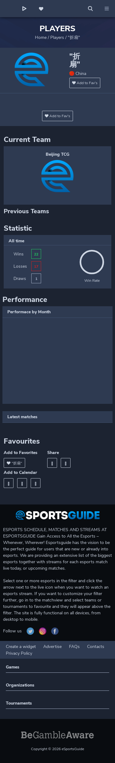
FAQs (74, 646)
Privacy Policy (19, 653)
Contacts (95, 646)
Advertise (52, 646)
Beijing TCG (57, 154)
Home (41, 37)
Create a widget (21, 646)
